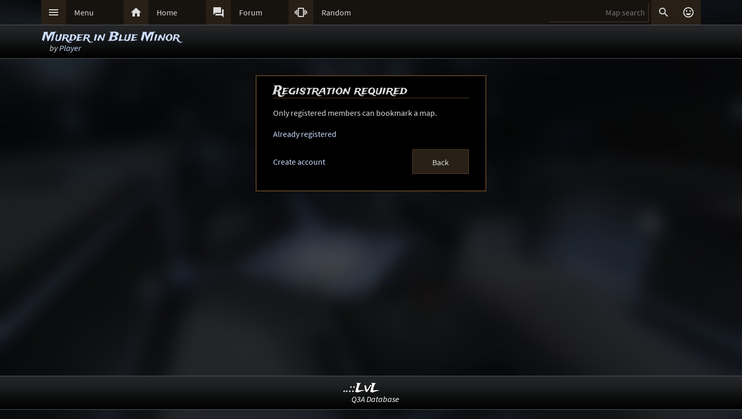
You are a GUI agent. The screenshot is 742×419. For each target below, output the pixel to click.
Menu (84, 12)
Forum (250, 12)
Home (167, 12)
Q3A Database (375, 399)
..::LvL (361, 388)
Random (336, 12)
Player (70, 48)
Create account (299, 161)
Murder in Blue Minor (111, 37)
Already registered (304, 134)
